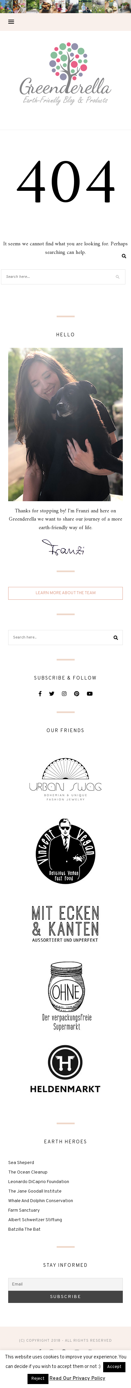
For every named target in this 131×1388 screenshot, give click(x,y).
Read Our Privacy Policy (77, 1379)
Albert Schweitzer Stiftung (35, 1220)
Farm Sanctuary (24, 1210)
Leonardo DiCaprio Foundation (38, 1182)
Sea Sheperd (21, 1163)
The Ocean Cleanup (27, 1172)
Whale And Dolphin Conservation (40, 1201)
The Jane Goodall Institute (35, 1191)
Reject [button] (38, 1378)
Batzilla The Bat (24, 1229)
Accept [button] (114, 1367)
